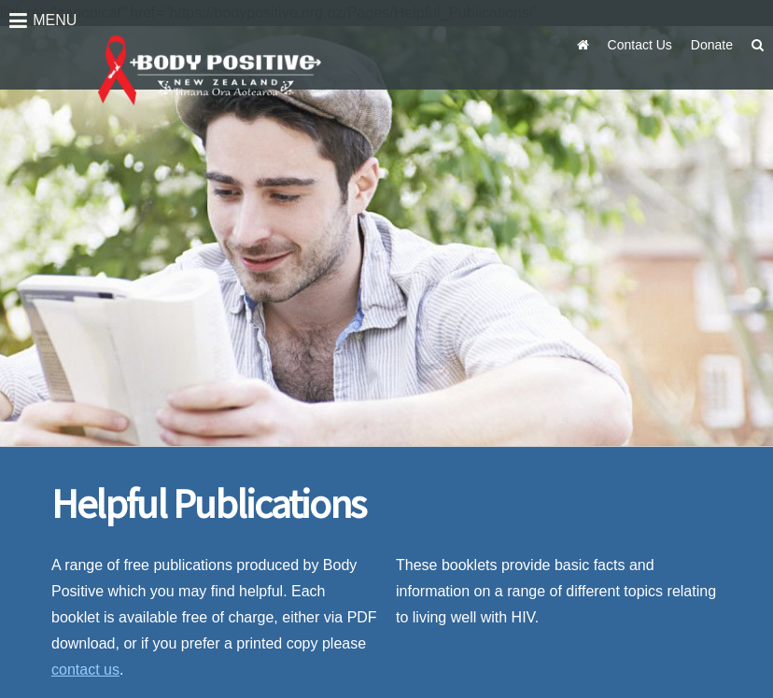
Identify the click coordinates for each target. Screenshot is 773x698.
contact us (85, 669)
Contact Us (640, 44)
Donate (712, 44)
